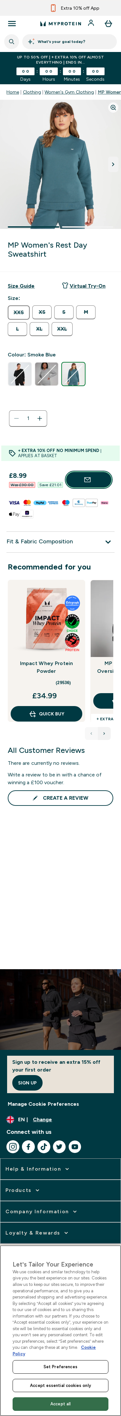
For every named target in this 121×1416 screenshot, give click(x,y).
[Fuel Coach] (69, 41)
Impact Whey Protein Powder (46, 667)
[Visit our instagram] (12, 1146)
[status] (28, 418)
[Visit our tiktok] (43, 1146)
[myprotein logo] (61, 23)
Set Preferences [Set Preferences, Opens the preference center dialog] (60, 1366)
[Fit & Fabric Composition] (60, 542)
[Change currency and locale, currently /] (60, 1120)
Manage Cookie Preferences (43, 1104)
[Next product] (104, 733)
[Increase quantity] (40, 418)
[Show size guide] (21, 286)
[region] (60, 1330)
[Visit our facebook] (28, 1146)
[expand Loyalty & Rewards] (37, 1233)
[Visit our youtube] (74, 1146)
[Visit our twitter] (59, 1146)
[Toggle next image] (113, 164)
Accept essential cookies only (60, 1385)
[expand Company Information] (41, 1211)
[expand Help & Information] (37, 1169)
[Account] (91, 23)
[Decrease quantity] (16, 418)
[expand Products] (23, 1190)
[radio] (19, 312)
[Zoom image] (113, 107)
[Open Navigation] (12, 23)
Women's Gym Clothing (69, 92)
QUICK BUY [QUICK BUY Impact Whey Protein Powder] (46, 714)
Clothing (32, 92)
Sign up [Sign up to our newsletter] (27, 1082)
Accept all (60, 1403)
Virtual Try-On (84, 285)
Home (12, 92)
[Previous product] (91, 733)
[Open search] (11, 41)
